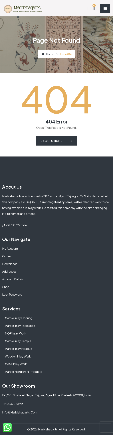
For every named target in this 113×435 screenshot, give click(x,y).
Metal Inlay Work (16, 364)
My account (10, 248)
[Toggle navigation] (105, 8)
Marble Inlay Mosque (18, 349)
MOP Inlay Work (15, 333)
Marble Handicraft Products (23, 372)
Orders (7, 256)
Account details (13, 279)
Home (47, 54)
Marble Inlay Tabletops (20, 326)
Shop (5, 287)
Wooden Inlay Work (18, 356)
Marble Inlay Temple (18, 341)
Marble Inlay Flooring (18, 318)
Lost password (12, 294)
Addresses (9, 271)
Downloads (9, 264)
